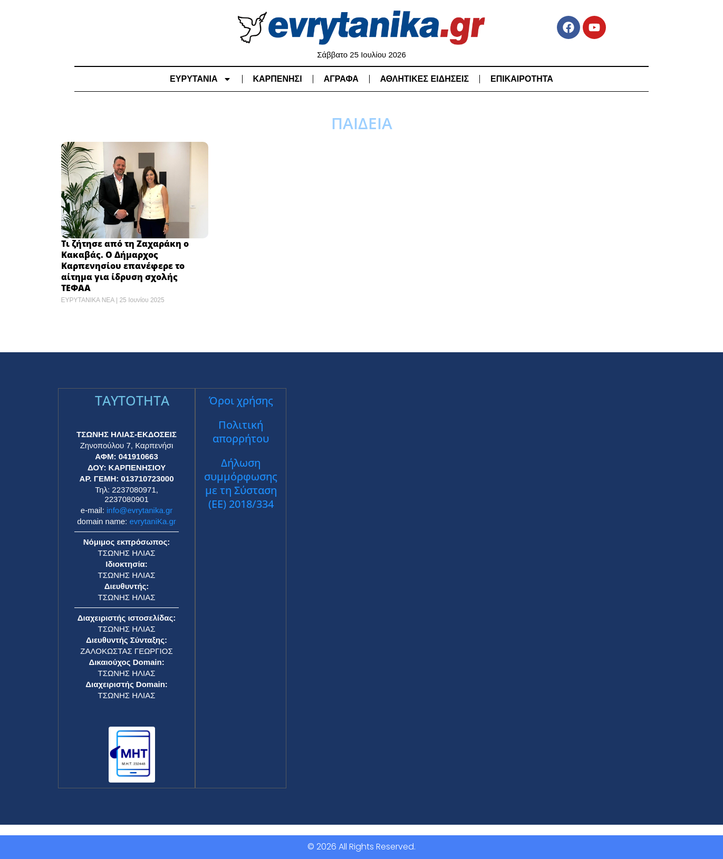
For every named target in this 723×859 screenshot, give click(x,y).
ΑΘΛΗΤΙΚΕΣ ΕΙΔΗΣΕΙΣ (424, 78)
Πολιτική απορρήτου (241, 432)
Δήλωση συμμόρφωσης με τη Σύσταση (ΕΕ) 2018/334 (240, 483)
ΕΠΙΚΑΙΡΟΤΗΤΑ (521, 78)
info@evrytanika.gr (139, 510)
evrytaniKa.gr (152, 521)
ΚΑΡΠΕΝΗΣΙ (277, 78)
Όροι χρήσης (241, 400)
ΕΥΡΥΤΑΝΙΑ (200, 79)
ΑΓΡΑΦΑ (341, 78)
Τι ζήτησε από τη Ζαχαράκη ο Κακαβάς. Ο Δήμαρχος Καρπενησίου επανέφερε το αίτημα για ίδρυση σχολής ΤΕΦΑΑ (125, 265)
